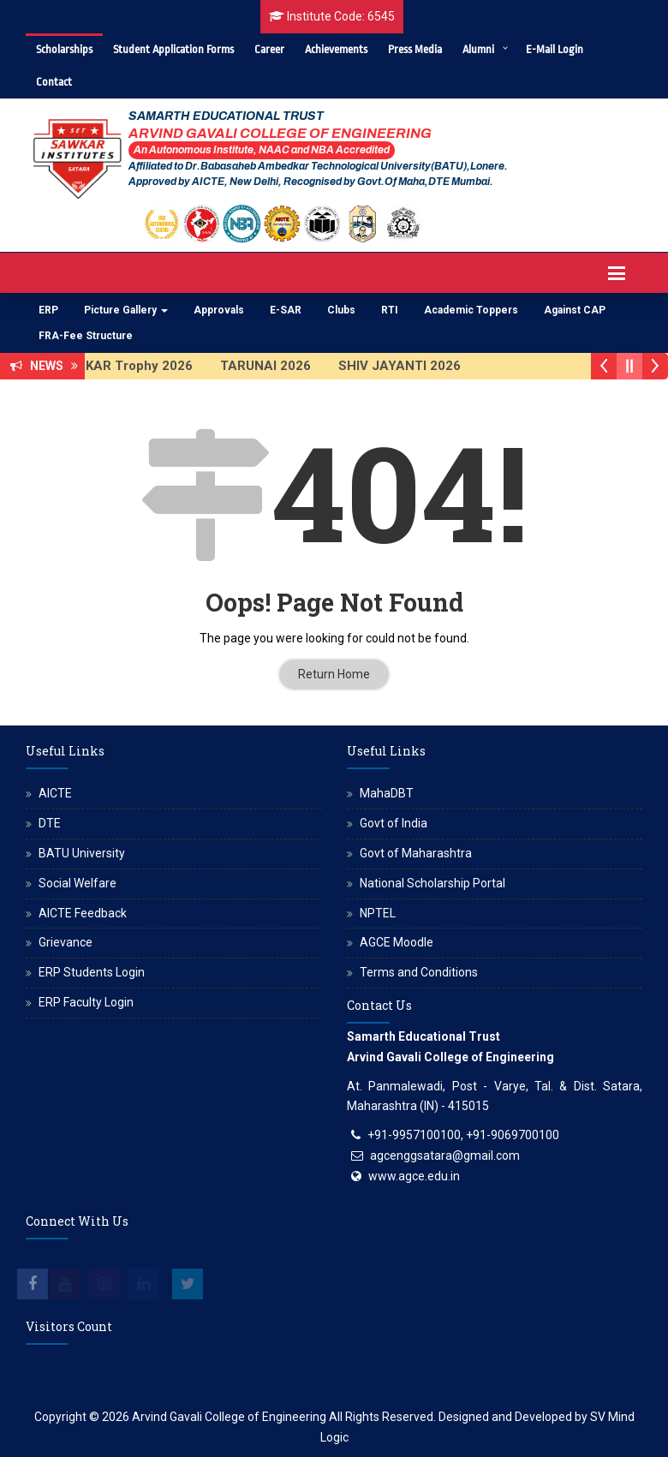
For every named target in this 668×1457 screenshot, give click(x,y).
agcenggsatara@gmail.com (445, 1155)
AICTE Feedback (83, 913)
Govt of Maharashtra (416, 853)
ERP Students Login (92, 972)
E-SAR (285, 310)
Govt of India (393, 823)
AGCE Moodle (396, 942)
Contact (54, 81)
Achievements (336, 49)
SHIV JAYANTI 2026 (409, 365)
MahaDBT (387, 793)
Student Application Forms (173, 49)
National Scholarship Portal (432, 883)
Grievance (65, 942)
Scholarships (64, 49)
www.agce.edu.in (414, 1176)
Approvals (219, 310)
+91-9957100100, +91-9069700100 (463, 1135)
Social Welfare (77, 883)
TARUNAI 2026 (275, 365)
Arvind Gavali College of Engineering (229, 1417)
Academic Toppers (471, 310)
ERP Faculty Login (86, 1002)
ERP (48, 310)
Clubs (341, 310)
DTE (50, 823)
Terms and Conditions (419, 972)
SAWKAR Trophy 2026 (134, 365)
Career (269, 49)
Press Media (415, 49)
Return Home (334, 674)
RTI (389, 310)
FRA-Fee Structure (86, 336)
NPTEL (378, 913)
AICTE (55, 793)
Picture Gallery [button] (126, 310)
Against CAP (574, 310)
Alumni (478, 49)
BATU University (82, 853)
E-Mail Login (554, 49)
